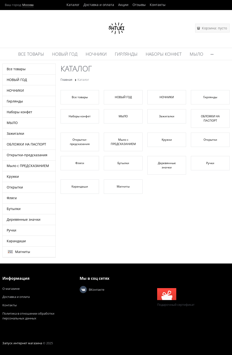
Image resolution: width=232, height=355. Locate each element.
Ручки (210, 163)
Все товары (80, 97)
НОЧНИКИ (167, 97)
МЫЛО (123, 116)
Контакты (158, 4)
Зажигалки (166, 116)
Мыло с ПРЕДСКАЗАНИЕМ (123, 142)
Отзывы (139, 4)
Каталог (72, 4)
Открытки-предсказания (80, 142)
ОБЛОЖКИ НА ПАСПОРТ (210, 118)
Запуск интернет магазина (22, 343)
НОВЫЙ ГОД (123, 97)
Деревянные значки (167, 165)
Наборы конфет (80, 116)
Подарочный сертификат (175, 297)
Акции (123, 4)
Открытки (210, 140)
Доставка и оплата (98, 4)
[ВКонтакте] (83, 289)
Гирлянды (210, 97)
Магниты (123, 186)
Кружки (167, 140)
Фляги (79, 163)
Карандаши (80, 186)
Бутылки (123, 163)
